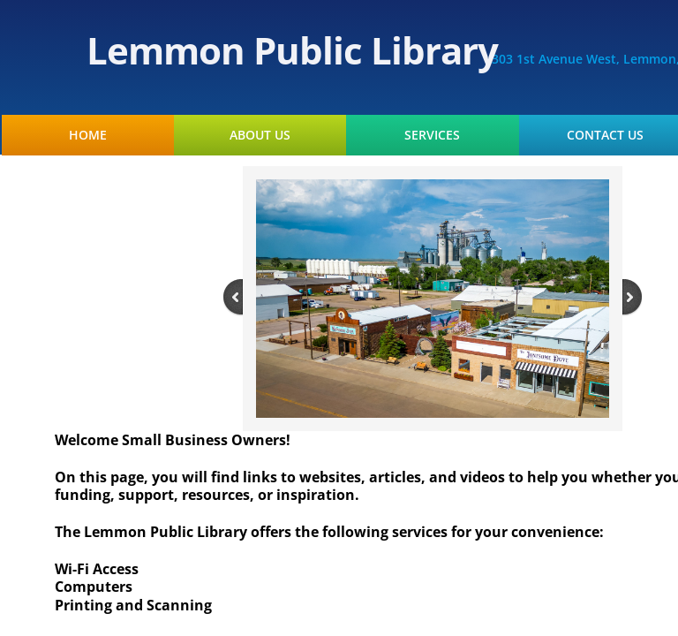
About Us (260, 135)
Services (432, 135)
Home (88, 135)
